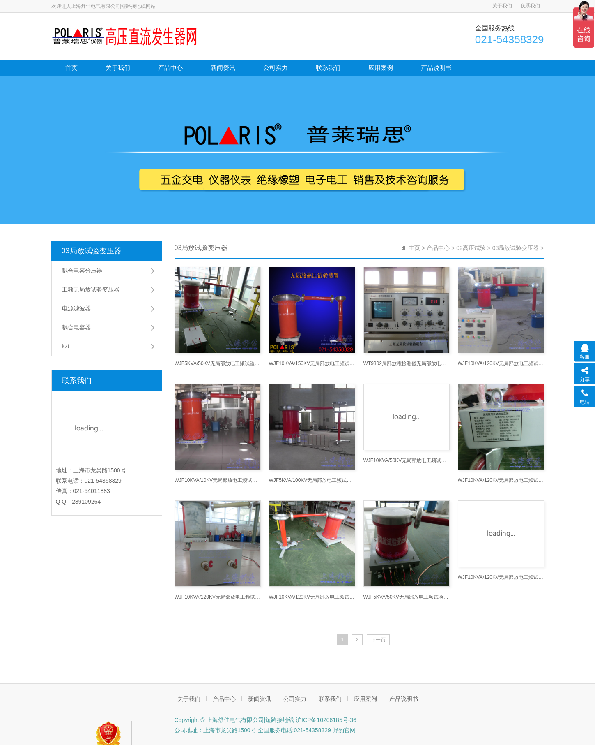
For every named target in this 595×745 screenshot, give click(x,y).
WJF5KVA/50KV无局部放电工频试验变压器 (406, 520)
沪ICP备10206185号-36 (325, 720)
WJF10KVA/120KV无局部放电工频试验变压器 (501, 363)
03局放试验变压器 (92, 251)
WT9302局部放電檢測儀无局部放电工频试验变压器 (406, 363)
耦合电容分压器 (82, 270)
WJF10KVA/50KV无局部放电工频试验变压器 (406, 460)
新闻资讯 (223, 67)
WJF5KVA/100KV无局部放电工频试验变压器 (312, 480)
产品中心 (170, 67)
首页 (71, 67)
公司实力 (275, 67)
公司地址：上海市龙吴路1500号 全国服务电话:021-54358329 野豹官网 (265, 730)
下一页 (378, 640)
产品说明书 (436, 67)
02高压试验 (471, 248)
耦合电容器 (76, 327)
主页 (414, 248)
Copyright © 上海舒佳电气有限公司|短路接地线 (234, 720)
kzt (65, 346)
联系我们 (530, 6)
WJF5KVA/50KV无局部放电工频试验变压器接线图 (218, 363)
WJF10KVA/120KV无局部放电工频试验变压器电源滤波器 (218, 597)
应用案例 (380, 67)
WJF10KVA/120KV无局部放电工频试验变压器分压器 (501, 577)
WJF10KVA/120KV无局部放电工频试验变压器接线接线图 (312, 597)
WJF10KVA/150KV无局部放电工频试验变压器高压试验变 (312, 363)
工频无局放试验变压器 (90, 289)
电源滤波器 (76, 308)
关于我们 (502, 6)
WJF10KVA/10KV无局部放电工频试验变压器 (218, 480)
